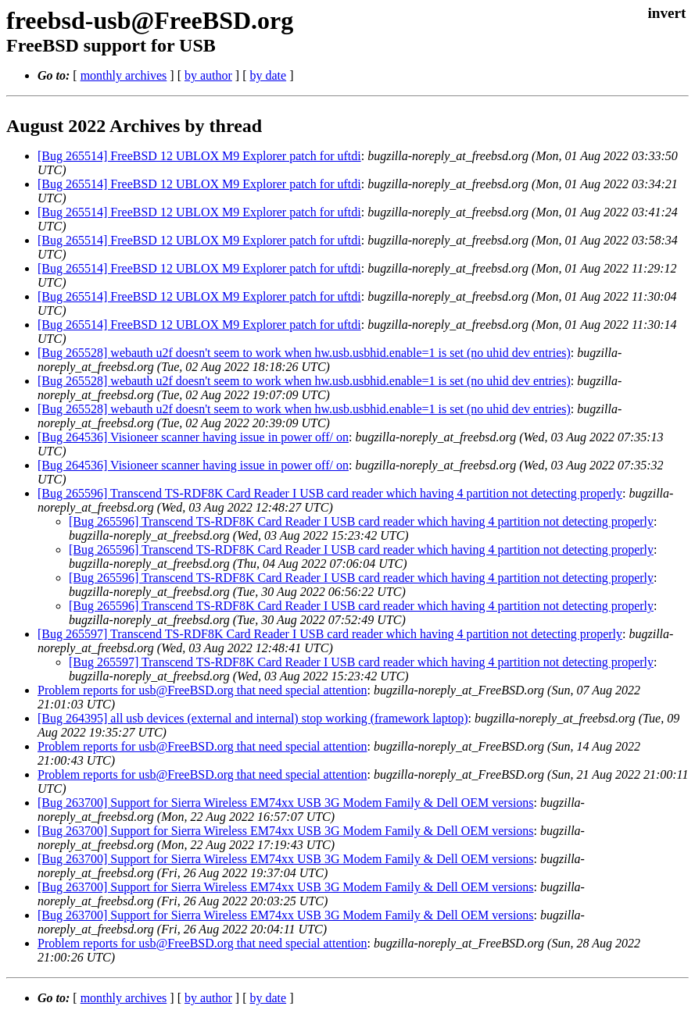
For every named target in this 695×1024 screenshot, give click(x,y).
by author (208, 75)
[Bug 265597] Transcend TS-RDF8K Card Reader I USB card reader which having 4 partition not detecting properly (330, 633)
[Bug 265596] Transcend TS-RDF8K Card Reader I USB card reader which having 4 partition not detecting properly (330, 493)
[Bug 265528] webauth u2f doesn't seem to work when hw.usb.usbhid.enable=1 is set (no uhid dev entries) (304, 352)
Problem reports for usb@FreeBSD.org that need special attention (202, 690)
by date (267, 75)
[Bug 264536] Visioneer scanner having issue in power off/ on (193, 437)
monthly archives (124, 75)
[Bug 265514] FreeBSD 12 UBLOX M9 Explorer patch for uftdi (199, 155)
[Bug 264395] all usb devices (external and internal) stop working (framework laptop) (253, 718)
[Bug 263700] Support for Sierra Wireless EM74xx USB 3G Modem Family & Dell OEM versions (286, 802)
